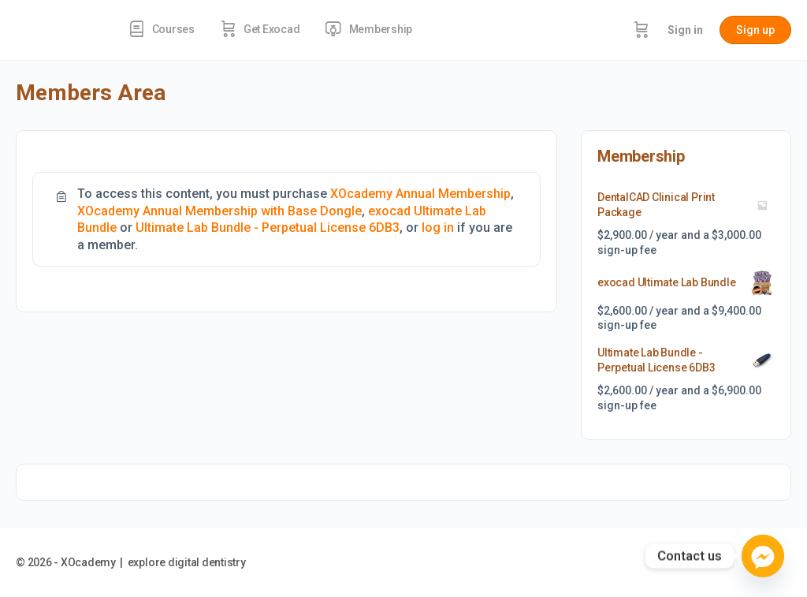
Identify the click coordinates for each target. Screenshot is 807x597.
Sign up (755, 30)
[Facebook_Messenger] (763, 556)
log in (438, 227)
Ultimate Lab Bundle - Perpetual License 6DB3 (268, 227)
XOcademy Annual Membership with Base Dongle (219, 210)
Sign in (685, 30)
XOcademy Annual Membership (420, 193)
